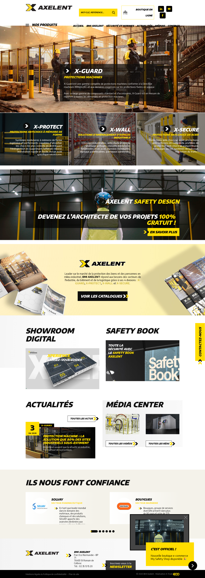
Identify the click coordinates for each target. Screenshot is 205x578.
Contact (173, 25)
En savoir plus (163, 232)
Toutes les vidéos (120, 443)
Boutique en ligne (137, 12)
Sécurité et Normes (120, 25)
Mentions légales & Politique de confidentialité (46, 574)
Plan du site (74, 574)
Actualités (144, 25)
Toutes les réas (158, 443)
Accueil (78, 25)
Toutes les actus (81, 418)
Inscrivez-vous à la (121, 565)
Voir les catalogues (101, 296)
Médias (160, 25)
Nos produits (41, 24)
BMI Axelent (94, 25)
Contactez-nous (200, 342)
